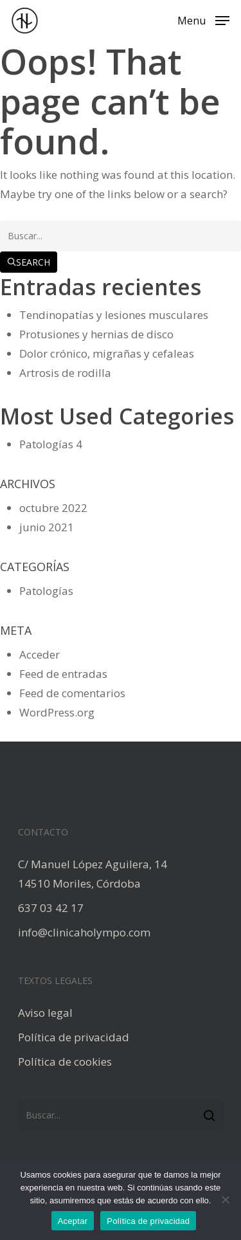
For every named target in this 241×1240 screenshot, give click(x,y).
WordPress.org (56, 712)
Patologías (46, 444)
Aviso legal (45, 1012)
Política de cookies (65, 1061)
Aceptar (73, 1221)
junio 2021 (46, 527)
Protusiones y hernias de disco (96, 334)
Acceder (39, 654)
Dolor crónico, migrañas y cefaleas (106, 353)
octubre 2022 (53, 507)
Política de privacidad (73, 1037)
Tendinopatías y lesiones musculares (113, 314)
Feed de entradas (63, 673)
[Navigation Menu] (203, 19)
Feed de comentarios (72, 693)
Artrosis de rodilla (65, 372)
